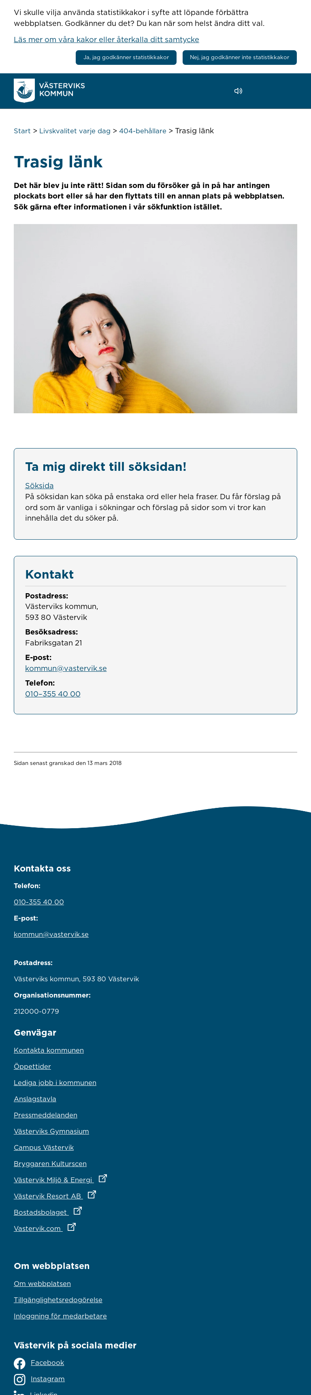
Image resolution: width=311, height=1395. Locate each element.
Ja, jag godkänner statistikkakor (126, 57)
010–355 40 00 (53, 693)
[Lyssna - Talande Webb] (240, 91)
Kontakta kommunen (49, 1050)
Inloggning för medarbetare (60, 1316)
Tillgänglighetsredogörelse (58, 1300)
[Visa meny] (287, 90)
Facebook (39, 1363)
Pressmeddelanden (45, 1115)
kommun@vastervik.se (66, 668)
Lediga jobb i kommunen (55, 1083)
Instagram (39, 1379)
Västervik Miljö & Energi (96, 1178)
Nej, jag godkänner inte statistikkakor (239, 57)
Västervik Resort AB (90, 1194)
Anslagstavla (35, 1099)
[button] (261, 91)
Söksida (39, 485)
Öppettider (32, 1066)
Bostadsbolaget (83, 1210)
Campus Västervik (44, 1147)
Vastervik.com (80, 1226)
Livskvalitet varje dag (75, 131)
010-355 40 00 (39, 902)
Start (22, 131)
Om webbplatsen (42, 1284)
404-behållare (142, 131)
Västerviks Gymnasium (51, 1131)
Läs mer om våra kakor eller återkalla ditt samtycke (106, 39)
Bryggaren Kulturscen (50, 1164)
